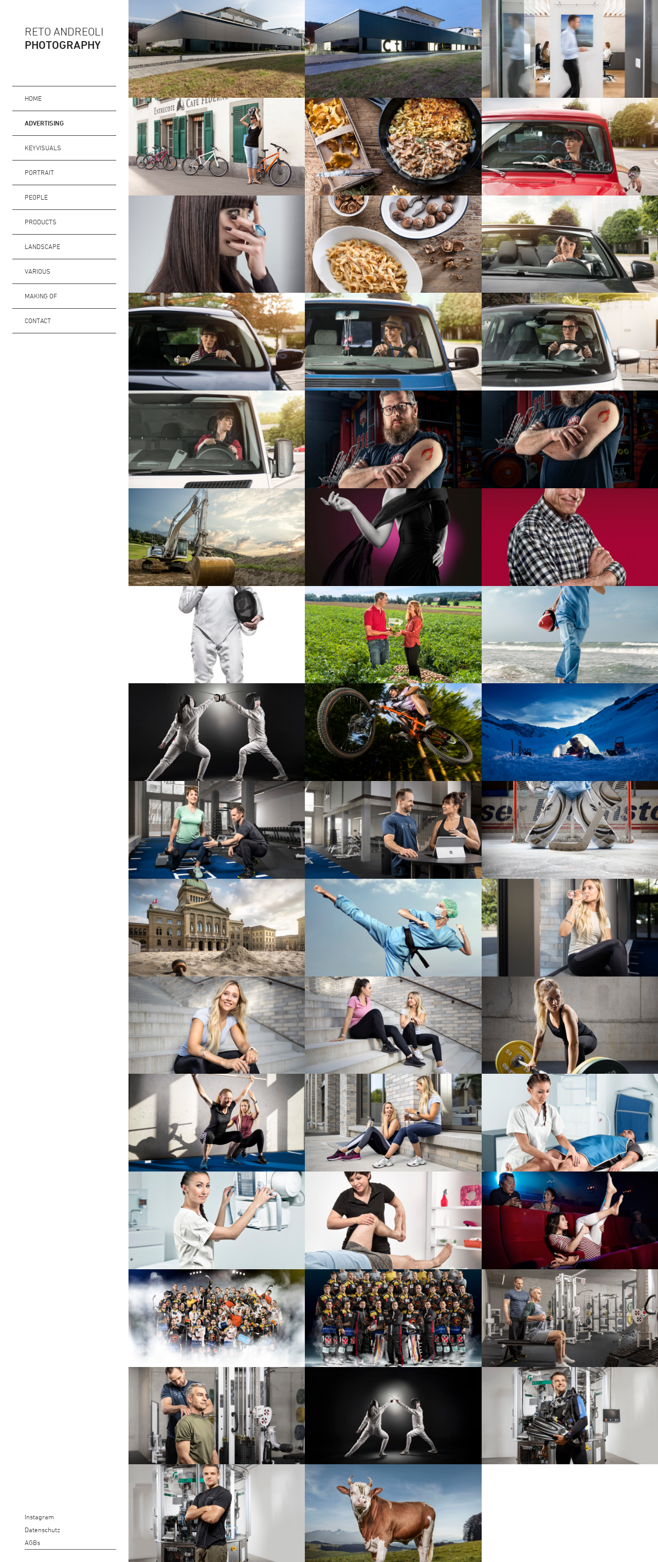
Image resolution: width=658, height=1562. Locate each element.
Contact (38, 320)
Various (37, 271)
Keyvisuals (43, 148)
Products (41, 222)
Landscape (42, 246)
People (36, 197)
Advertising (44, 123)
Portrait (39, 172)
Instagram (18, 1517)
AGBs (18, 1542)
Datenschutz (18, 1529)
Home (33, 98)
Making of (41, 296)
